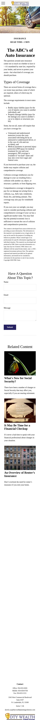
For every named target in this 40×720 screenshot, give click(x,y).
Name (6, 282)
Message (7, 308)
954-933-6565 (22, 688)
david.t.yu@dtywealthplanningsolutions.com (20, 710)
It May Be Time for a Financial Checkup (17, 427)
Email (6, 295)
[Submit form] (10, 327)
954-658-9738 (23, 691)
